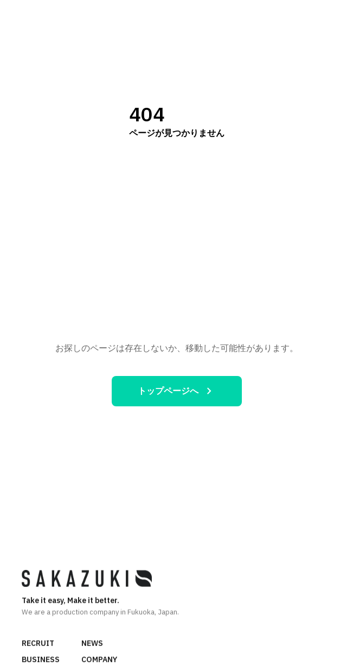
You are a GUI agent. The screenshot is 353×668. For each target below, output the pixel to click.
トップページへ (177, 391)
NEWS (92, 643)
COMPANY (99, 660)
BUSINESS (41, 660)
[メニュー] (333, 16)
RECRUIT (38, 643)
